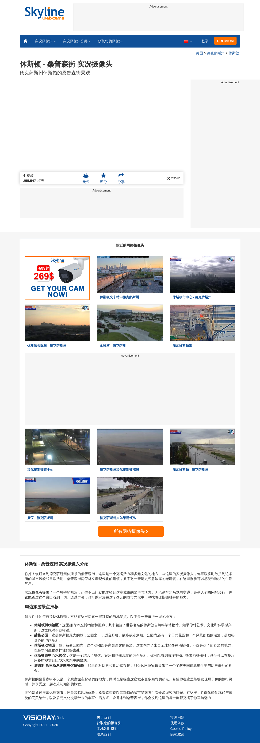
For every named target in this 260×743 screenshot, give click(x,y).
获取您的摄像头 (110, 41)
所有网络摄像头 (131, 531)
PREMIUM (225, 41)
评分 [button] (103, 178)
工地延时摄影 (107, 729)
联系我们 (104, 734)
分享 (121, 178)
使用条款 (177, 723)
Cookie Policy (181, 729)
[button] (187, 41)
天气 (85, 178)
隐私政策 (177, 734)
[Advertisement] (158, 20)
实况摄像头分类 (77, 41)
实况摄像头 (45, 41)
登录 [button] (204, 41)
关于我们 (104, 717)
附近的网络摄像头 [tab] (130, 245)
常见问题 (177, 717)
